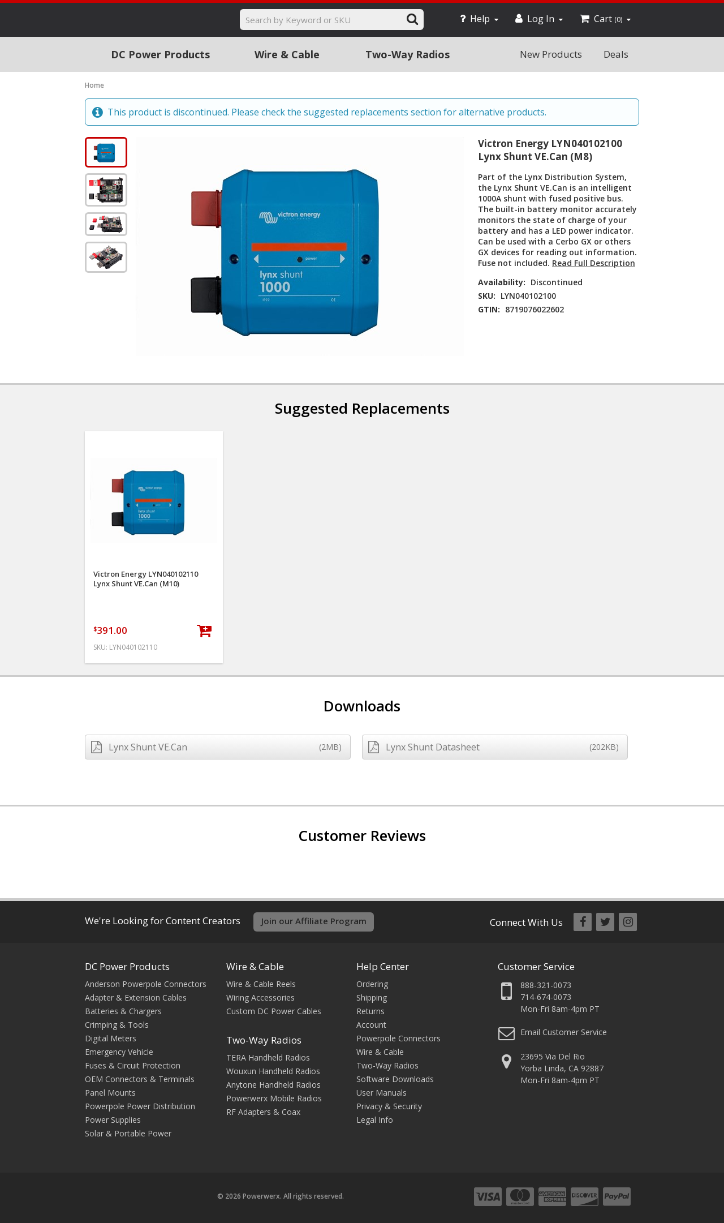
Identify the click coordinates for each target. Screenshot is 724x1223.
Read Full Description (593, 263)
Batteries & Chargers (123, 1011)
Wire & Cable (287, 54)
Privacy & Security (389, 1106)
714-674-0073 (545, 997)
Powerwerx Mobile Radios (274, 1098)
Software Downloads (395, 1079)
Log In (539, 18)
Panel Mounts (110, 1092)
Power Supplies (113, 1119)
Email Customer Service (563, 1032)
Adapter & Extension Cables (136, 997)
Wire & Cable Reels (261, 984)
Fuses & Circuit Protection (132, 1065)
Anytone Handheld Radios (273, 1084)
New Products (551, 54)
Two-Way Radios (407, 54)
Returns (370, 1011)
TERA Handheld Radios (268, 1057)
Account (371, 1024)
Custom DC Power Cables (273, 1011)
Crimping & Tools (117, 1024)
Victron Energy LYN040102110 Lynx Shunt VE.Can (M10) (145, 579)
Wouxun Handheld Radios (273, 1071)
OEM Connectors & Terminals (140, 1079)
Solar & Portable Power (128, 1133)
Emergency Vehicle (119, 1051)
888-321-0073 (545, 985)
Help (479, 18)
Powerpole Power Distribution (140, 1106)
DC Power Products (160, 54)
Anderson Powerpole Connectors (145, 984)
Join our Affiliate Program (314, 920)
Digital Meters (110, 1038)
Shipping (371, 997)
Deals (616, 54)
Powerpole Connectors (398, 1038)
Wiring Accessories (260, 997)
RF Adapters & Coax (263, 1111)
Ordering (372, 984)
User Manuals (381, 1092)
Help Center (382, 966)
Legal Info (374, 1119)
